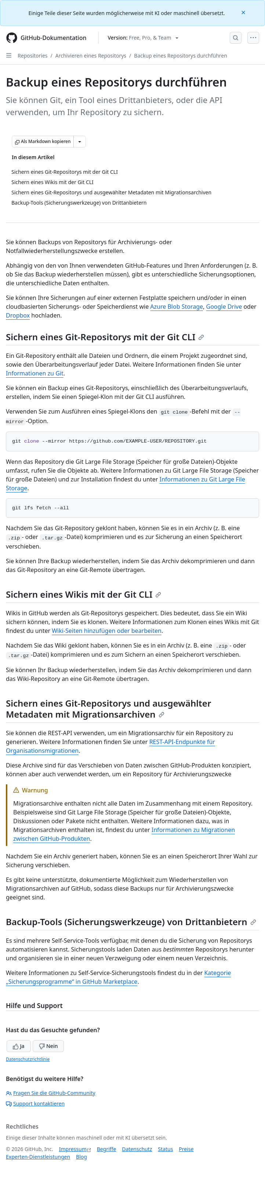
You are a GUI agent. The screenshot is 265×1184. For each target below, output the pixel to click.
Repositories (33, 55)
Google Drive (224, 307)
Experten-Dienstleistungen (38, 1156)
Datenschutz (137, 1148)
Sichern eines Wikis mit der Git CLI (83, 594)
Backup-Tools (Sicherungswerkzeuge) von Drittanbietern (131, 922)
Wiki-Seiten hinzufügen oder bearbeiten (106, 631)
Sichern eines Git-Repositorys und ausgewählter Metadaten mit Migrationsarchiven (108, 708)
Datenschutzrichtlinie (28, 1059)
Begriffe (106, 1148)
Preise (186, 1148)
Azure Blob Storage (176, 307)
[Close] (244, 12)
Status (165, 1148)
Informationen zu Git (34, 373)
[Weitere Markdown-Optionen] (79, 141)
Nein (48, 1045)
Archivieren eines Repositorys (90, 55)
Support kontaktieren (35, 1103)
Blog (81, 1156)
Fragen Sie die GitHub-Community (50, 1092)
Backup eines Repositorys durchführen (180, 55)
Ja (19, 1045)
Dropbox (18, 315)
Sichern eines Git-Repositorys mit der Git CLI (105, 337)
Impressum (73, 1148)
